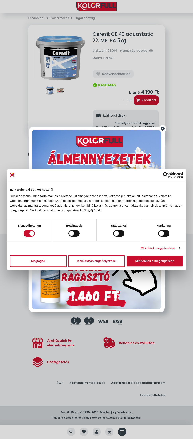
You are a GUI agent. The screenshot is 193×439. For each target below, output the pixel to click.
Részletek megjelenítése (158, 248)
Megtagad (38, 261)
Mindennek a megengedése (154, 261)
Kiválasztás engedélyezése (96, 261)
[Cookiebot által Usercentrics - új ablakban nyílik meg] (165, 175)
